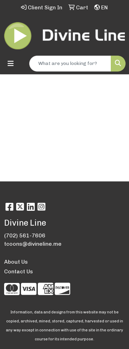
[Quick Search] (70, 64)
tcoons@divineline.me (33, 243)
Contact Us (18, 271)
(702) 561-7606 (24, 235)
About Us (16, 261)
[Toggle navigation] (10, 63)
